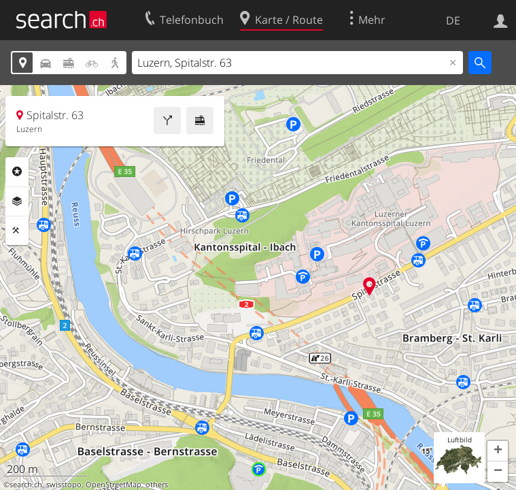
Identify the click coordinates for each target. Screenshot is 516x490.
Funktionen (17, 230)
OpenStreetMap (113, 484)
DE (453, 20)
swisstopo (64, 484)
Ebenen (17, 201)
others (156, 484)
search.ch (26, 484)
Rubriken (17, 171)
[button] (497, 451)
